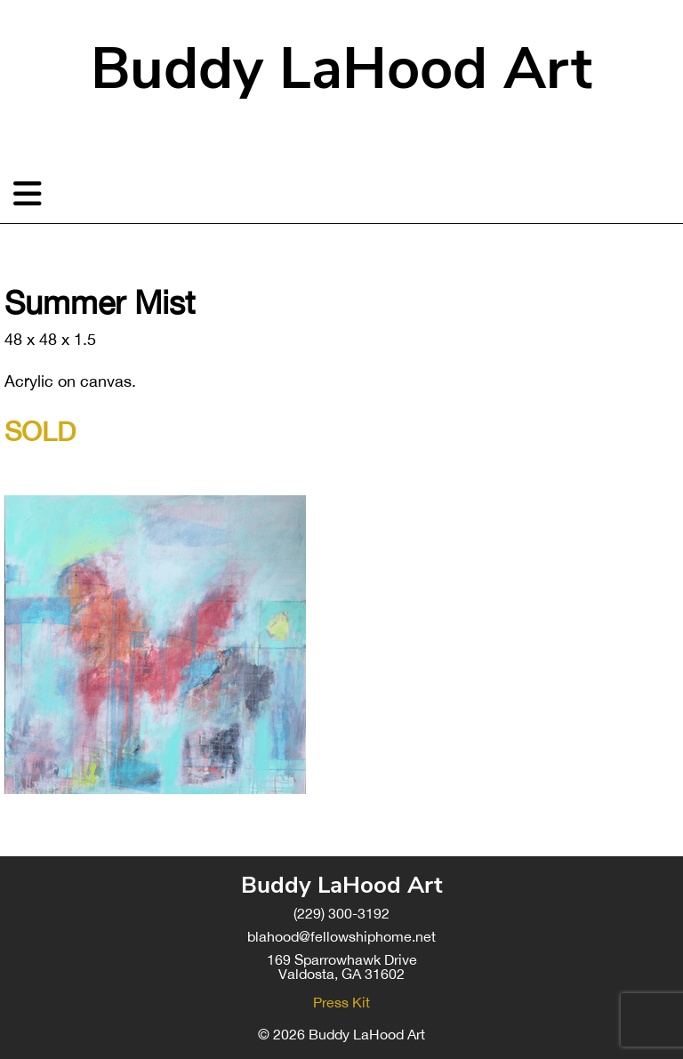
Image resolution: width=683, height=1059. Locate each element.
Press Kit (341, 1002)
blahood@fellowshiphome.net (341, 936)
